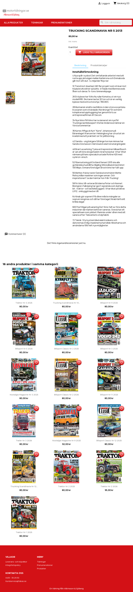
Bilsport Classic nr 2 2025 (66, 349)
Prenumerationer (61, 22)
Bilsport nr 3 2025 (109, 349)
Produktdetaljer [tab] (99, 65)
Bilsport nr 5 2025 (24, 349)
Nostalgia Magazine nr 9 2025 (66, 440)
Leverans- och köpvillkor (16, 561)
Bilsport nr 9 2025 (109, 303)
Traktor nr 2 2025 (66, 486)
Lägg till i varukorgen (94, 52)
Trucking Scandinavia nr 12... (24, 486)
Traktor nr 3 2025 (23, 303)
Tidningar (37, 22)
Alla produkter (13, 22)
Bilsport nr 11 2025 (109, 395)
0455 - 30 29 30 (12, 577)
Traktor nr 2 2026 (109, 486)
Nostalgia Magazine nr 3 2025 (24, 395)
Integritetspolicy (13, 565)
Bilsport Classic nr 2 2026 (66, 395)
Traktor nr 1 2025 (24, 532)
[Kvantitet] (72, 52)
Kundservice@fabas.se (16, 581)
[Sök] (115, 22)
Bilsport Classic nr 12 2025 (109, 440)
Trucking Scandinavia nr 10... (66, 303)
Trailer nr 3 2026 (24, 440)
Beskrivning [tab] (80, 65)
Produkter (41, 568)
